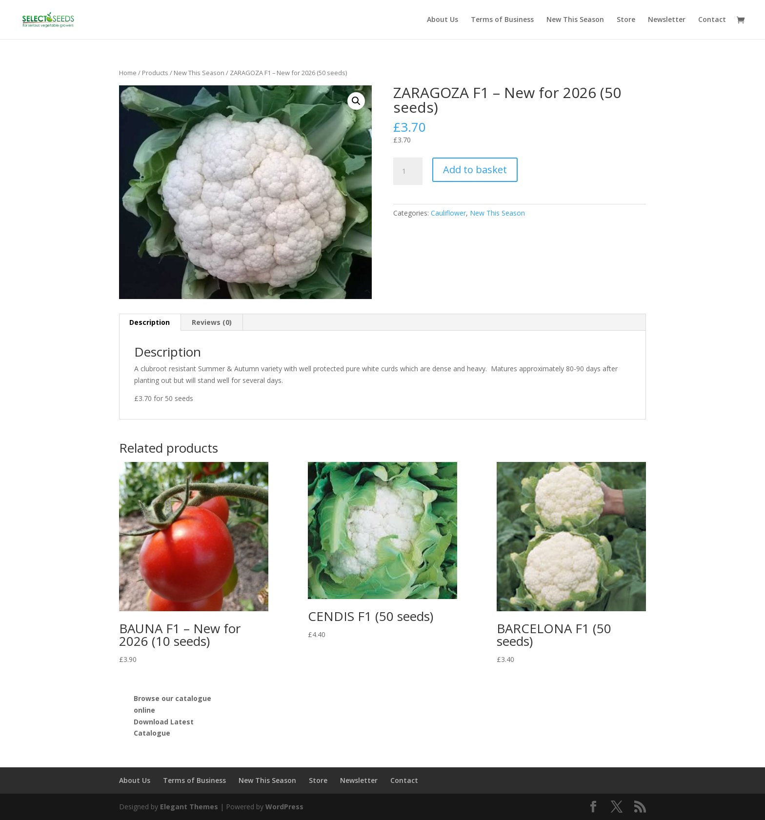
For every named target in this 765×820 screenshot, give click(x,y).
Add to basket (475, 169)
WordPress (284, 806)
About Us (442, 20)
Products (155, 72)
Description (149, 322)
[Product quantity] (408, 171)
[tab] (150, 322)
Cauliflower (448, 213)
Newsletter (666, 20)
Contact (712, 20)
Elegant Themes (189, 806)
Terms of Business (502, 20)
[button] (356, 101)
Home (128, 72)
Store (626, 20)
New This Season (575, 20)
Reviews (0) (212, 322)
